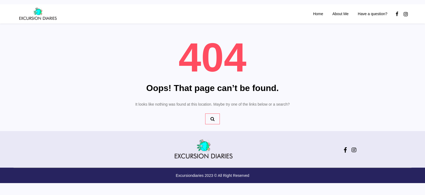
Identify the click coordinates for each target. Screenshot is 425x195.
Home (318, 14)
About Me (340, 14)
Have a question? (372, 14)
